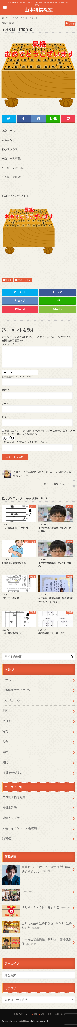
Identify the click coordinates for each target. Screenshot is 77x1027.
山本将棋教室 (38, 10)
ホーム (6, 679)
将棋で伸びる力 (12, 772)
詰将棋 (6, 838)
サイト (5, 417)
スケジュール (11, 700)
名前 (6, 390)
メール (7, 403)
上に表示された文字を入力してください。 (25, 442)
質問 (5, 762)
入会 (5, 741)
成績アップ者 (24, 280)
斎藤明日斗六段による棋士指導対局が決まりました (36, 870)
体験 (5, 752)
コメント (8, 344)
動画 (5, 710)
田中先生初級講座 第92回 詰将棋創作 (36, 943)
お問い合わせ (60, 1014)
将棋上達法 (9, 807)
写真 (5, 731)
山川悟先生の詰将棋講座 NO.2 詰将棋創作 (37, 927)
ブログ (8, 280)
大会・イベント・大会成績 (19, 828)
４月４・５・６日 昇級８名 (36, 909)
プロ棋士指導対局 (13, 797)
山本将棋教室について (16, 690)
